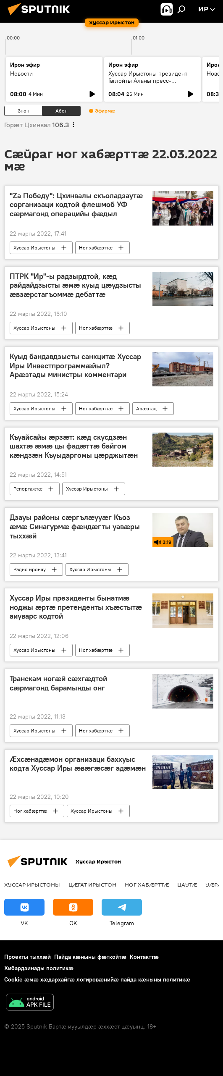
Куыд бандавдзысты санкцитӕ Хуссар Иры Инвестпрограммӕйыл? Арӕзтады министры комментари (75, 365)
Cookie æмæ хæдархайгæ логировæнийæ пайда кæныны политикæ (97, 979)
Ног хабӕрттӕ (96, 247)
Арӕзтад (146, 408)
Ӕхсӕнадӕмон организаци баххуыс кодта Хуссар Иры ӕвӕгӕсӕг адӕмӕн (78, 764)
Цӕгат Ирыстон (92, 884)
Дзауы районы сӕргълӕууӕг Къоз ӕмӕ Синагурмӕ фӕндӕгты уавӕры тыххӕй (75, 526)
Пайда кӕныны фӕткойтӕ (90, 957)
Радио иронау (29, 569)
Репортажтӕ (27, 489)
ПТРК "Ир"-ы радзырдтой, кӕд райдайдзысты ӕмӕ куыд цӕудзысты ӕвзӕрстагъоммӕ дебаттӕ (75, 285)
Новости (21, 73)
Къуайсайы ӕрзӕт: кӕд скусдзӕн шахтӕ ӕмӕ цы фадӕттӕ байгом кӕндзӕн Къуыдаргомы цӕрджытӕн (74, 446)
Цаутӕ (187, 884)
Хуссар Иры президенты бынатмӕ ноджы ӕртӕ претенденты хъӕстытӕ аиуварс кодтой (76, 607)
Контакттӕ (144, 957)
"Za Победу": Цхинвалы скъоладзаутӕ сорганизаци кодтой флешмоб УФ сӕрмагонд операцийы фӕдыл (76, 204)
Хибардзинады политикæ (38, 968)
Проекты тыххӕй (27, 957)
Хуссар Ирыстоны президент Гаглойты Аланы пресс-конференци (147, 81)
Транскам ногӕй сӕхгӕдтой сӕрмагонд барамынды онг (58, 683)
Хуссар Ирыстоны (34, 247)
